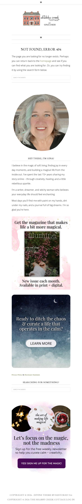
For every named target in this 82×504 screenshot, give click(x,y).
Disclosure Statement (32, 375)
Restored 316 (63, 495)
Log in (70, 499)
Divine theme (42, 495)
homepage (45, 60)
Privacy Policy (17, 375)
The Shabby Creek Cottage (41, 18)
